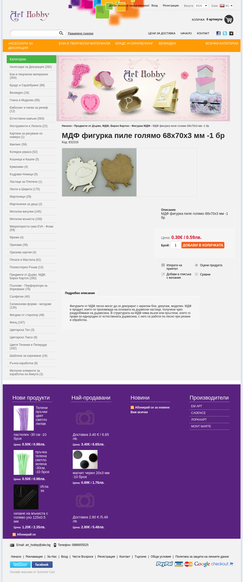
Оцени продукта (211, 265)
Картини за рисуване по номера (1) (26, 135)
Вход (154, 5)
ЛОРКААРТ (199, 419)
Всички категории (222, 43)
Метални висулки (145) (25, 211)
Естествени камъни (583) (27, 118)
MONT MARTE (201, 426)
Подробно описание (80, 293)
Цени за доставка (161, 33)
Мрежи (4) (17, 237)
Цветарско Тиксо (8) (23, 337)
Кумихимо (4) (19, 167)
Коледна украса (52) (23, 152)
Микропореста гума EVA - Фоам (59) (31, 228)
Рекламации (34, 556)
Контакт (203, 33)
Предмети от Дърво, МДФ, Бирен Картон (101, 125)
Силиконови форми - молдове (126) (30, 305)
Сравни (205, 274)
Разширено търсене (80, 33)
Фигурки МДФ (141, 125)
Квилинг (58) (18, 144)
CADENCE (198, 413)
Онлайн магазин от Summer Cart (32, 572)
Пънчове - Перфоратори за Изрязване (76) (28, 287)
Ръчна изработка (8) (24, 363)
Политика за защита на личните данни (202, 556)
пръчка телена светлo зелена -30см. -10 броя (42, 462)
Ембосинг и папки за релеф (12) (29, 109)
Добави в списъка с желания (179, 275)
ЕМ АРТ (196, 406)
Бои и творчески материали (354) (29, 76)
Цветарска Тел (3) (22, 330)
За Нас (52, 556)
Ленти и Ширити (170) (25, 189)
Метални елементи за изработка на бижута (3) (26, 372)
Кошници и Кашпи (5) (24, 159)
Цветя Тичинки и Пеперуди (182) (28, 346)
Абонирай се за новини (152, 407)
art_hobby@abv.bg (38, 545)
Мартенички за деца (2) (26, 204)
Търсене (140, 556)
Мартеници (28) (20, 196)
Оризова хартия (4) (23, 252)
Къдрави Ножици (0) (24, 174)
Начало (186, 33)
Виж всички (139, 412)
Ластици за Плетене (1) (26, 181)
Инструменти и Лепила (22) (28, 126)
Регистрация (171, 5)
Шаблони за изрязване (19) (28, 356)
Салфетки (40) (20, 296)
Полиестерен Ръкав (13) (26, 267)
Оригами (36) (19, 245)
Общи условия (161, 556)
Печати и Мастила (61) (25, 260)
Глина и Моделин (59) (25, 100)
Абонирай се (26, 534)
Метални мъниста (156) (26, 219)
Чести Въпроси (82, 556)
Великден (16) (19, 92)
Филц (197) (17, 322)
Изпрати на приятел (174, 267)
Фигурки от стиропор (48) (27, 315)
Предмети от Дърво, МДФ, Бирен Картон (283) (28, 276)
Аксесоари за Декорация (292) (31, 67)
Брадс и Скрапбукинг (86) (27, 85)
